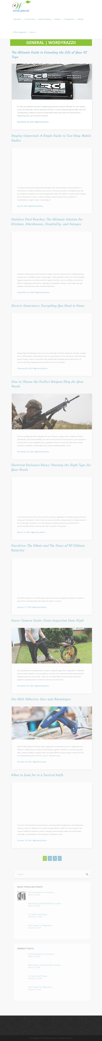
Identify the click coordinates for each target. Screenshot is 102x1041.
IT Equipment (69, 19)
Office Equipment (20, 32)
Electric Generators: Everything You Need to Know (46, 306)
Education (17, 19)
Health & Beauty (44, 19)
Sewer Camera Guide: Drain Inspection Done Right (46, 621)
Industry (57, 19)
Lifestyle (80, 19)
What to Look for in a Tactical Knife (36, 775)
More (33, 32)
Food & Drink (29, 19)
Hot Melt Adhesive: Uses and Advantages (39, 699)
